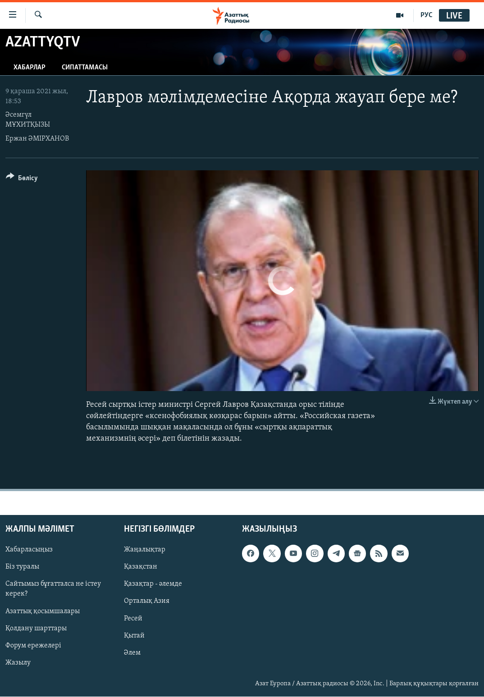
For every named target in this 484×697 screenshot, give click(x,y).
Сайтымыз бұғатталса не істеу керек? (53, 589)
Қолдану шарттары (36, 628)
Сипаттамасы (85, 67)
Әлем (132, 652)
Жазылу (18, 662)
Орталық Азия (146, 601)
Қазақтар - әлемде (153, 584)
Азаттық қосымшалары (42, 611)
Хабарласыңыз (29, 550)
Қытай (134, 635)
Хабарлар (30, 67)
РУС (426, 15)
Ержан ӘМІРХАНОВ (37, 138)
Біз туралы (22, 567)
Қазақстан (140, 567)
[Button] (22, 179)
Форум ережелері (33, 645)
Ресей (133, 618)
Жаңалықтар (144, 550)
